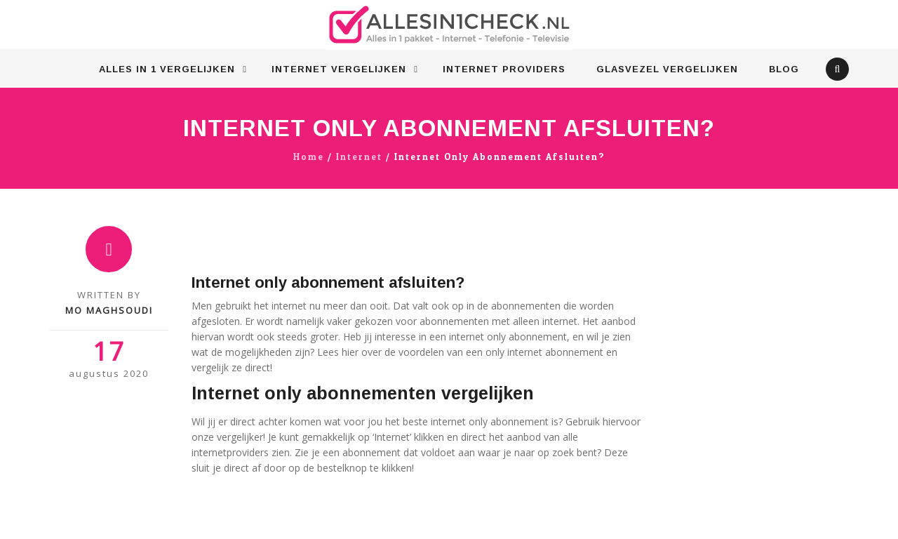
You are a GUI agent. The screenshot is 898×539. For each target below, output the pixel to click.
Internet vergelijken (339, 69)
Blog (784, 69)
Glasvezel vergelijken (667, 69)
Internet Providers (504, 69)
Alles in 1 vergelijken (167, 69)
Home (308, 157)
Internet (359, 157)
